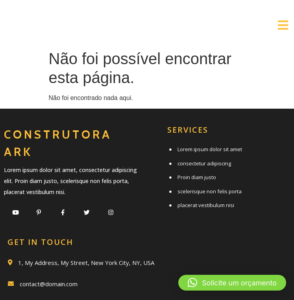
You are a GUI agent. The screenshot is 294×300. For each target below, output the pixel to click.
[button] (232, 283)
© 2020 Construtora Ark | (124, 279)
